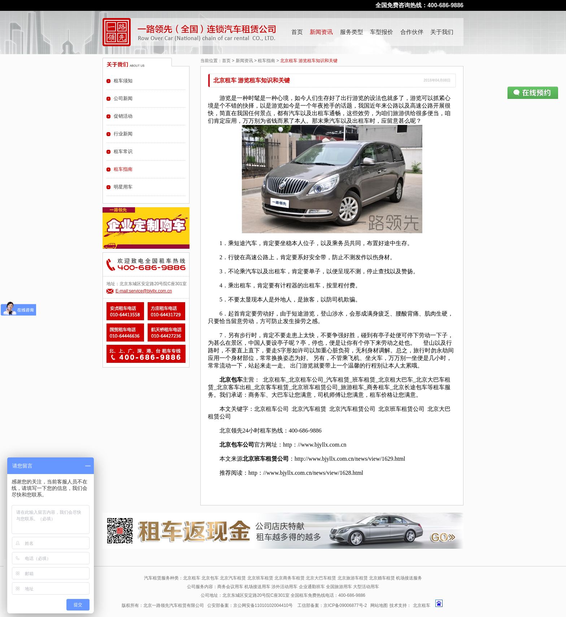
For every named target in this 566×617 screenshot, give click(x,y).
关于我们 (441, 32)
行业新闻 (123, 133)
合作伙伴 (411, 32)
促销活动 (123, 116)
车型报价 (381, 32)
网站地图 (379, 605)
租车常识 (123, 151)
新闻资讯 (321, 32)
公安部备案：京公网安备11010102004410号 (250, 605)
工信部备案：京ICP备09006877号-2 (332, 605)
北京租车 (421, 605)
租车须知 (123, 80)
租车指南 (266, 60)
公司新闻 (123, 98)
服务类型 (351, 32)
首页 (297, 32)
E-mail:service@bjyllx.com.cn (144, 291)
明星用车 (123, 187)
